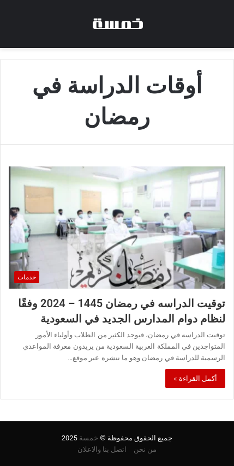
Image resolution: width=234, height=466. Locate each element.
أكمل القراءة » (195, 378)
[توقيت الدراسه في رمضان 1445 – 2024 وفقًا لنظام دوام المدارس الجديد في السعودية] (117, 227)
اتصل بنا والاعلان (102, 449)
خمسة (88, 438)
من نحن (145, 449)
